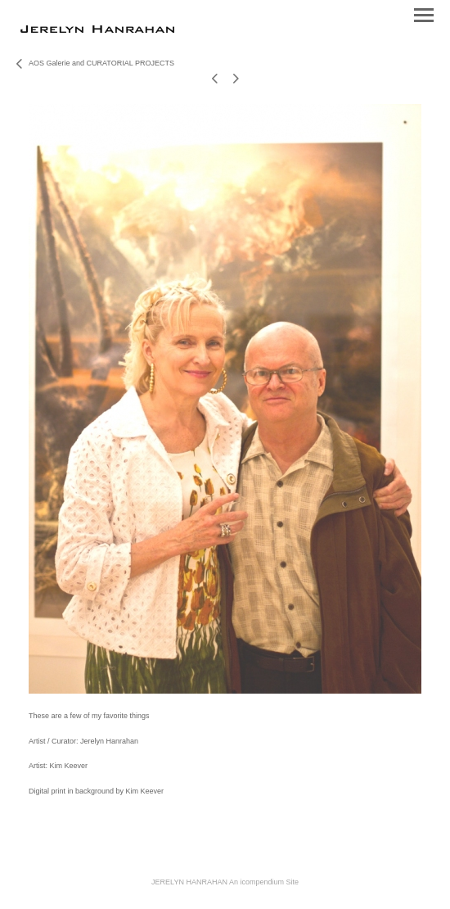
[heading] (97, 29)
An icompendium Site (264, 882)
